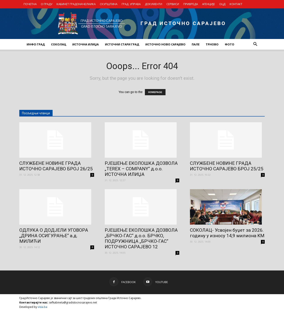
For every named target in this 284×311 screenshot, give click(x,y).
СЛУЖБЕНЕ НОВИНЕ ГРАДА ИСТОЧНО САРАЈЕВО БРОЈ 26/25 (56, 166)
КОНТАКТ (236, 4)
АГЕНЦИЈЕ (208, 4)
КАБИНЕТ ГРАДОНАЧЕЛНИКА (76, 4)
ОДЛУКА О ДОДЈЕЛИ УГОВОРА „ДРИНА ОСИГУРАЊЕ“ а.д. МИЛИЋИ (53, 235)
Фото (229, 44)
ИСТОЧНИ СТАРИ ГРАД (122, 44)
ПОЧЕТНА (30, 4)
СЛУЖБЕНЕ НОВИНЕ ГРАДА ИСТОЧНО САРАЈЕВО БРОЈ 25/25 (226, 166)
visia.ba (42, 307)
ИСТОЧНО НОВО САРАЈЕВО (165, 44)
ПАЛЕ (195, 44)
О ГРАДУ (46, 4)
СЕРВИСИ (172, 4)
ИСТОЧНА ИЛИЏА (85, 44)
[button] (255, 44)
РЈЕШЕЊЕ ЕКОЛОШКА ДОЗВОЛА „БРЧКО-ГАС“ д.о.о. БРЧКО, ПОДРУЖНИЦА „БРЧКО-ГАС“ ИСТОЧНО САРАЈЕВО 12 (141, 238)
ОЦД (222, 4)
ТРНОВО (212, 44)
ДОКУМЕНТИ (153, 4)
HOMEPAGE (155, 92)
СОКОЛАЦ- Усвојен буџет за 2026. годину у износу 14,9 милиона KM (227, 232)
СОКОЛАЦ (58, 44)
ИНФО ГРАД (36, 44)
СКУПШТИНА (108, 4)
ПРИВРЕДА (190, 4)
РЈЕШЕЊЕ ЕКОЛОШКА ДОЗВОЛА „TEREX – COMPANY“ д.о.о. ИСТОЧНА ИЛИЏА (141, 169)
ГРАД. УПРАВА (131, 4)
